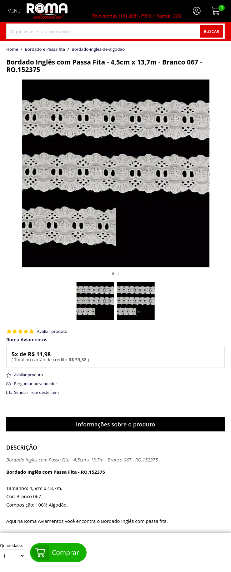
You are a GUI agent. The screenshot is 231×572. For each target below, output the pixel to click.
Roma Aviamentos (26, 339)
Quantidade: (12, 552)
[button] (113, 273)
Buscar (211, 31)
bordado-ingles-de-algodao (98, 49)
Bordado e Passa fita (45, 49)
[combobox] (115, 31)
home (12, 49)
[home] (47, 11)
